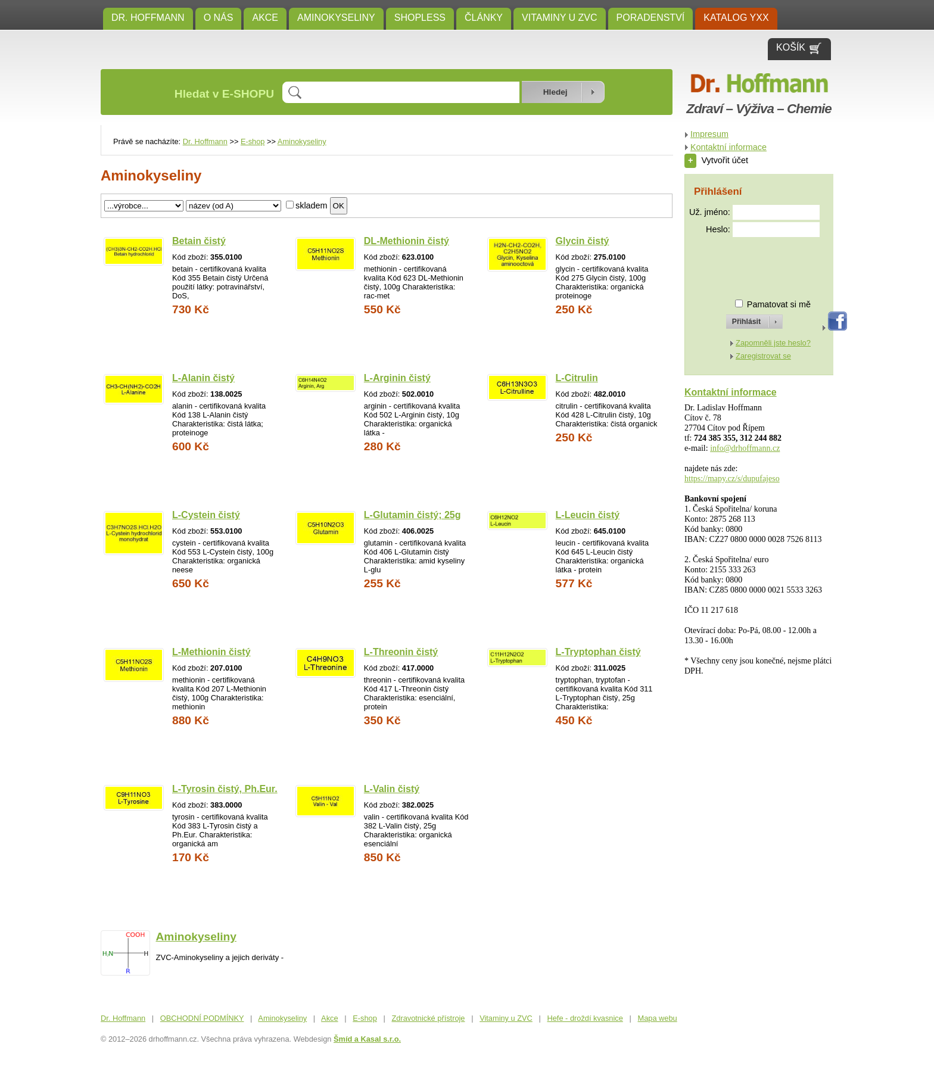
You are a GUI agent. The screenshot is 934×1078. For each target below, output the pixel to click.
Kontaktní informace (728, 147)
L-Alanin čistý (203, 378)
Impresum (709, 134)
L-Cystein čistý (206, 515)
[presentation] (743, 263)
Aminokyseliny (336, 18)
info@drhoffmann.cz (745, 448)
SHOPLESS (420, 18)
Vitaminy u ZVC (559, 18)
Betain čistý (199, 241)
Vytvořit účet (716, 160)
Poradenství (651, 18)
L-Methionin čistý (211, 652)
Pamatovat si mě (779, 304)
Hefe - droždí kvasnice (585, 1018)
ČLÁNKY (484, 18)
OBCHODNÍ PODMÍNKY (202, 1018)
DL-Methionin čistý (406, 241)
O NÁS (219, 18)
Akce (265, 18)
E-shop (253, 141)
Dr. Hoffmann (148, 18)
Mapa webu (657, 1018)
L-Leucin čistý (588, 515)
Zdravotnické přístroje (428, 1018)
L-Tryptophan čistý (598, 652)
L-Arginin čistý (397, 378)
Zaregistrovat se (763, 355)
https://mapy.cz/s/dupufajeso (732, 478)
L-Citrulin (577, 378)
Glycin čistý (582, 241)
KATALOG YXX (735, 18)
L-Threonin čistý (401, 652)
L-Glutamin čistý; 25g (412, 515)
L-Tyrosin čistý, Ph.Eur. (225, 789)
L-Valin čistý (391, 789)
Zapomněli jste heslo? (773, 342)
